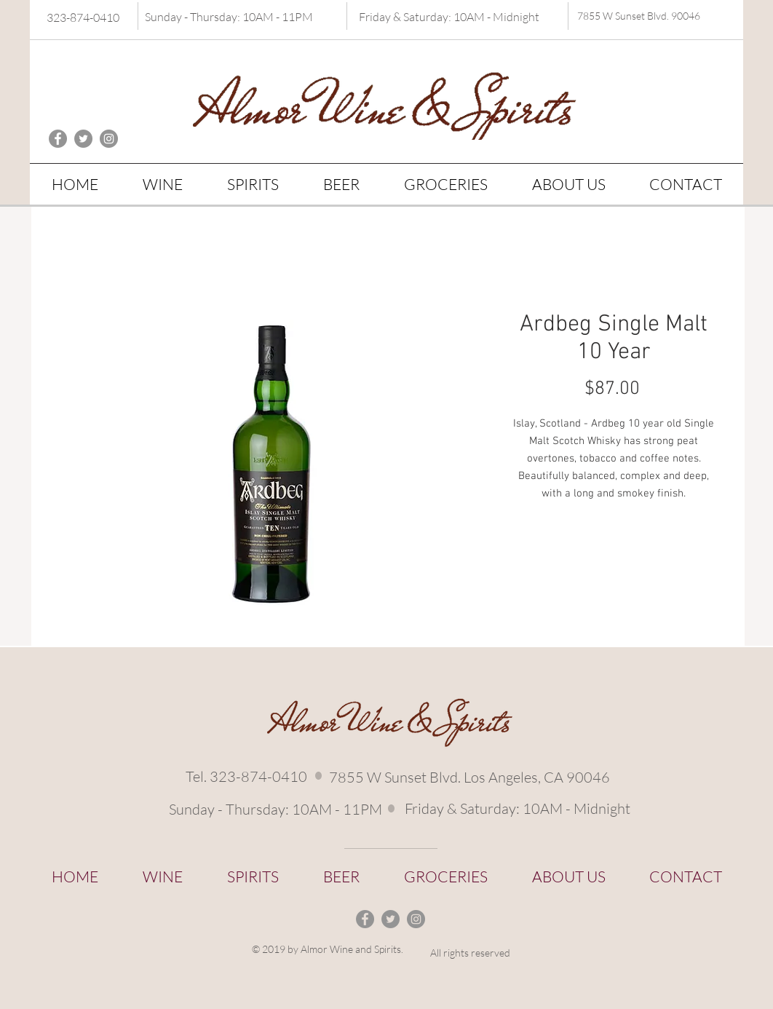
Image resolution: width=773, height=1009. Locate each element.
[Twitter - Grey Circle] (83, 139)
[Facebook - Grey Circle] (58, 139)
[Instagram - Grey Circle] (109, 139)
